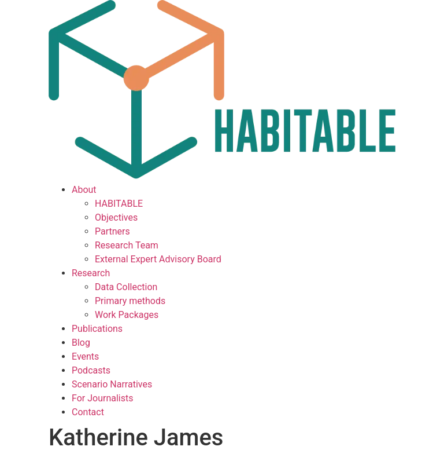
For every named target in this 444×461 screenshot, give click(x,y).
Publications (97, 328)
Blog (81, 342)
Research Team (126, 245)
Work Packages (126, 314)
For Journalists (102, 398)
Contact (88, 412)
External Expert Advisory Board (158, 259)
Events (85, 356)
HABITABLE (119, 203)
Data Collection (126, 286)
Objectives (116, 217)
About (84, 189)
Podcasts (91, 370)
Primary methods (130, 300)
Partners (112, 231)
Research (91, 273)
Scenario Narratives (112, 384)
